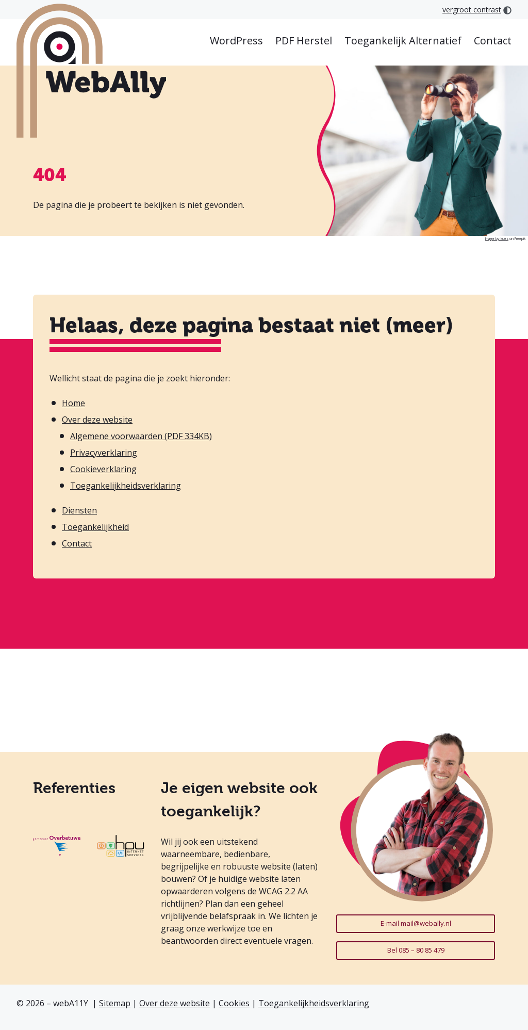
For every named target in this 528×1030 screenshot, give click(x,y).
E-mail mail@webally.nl (416, 923)
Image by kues (496, 238)
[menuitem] (236, 41)
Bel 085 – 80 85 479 (415, 950)
